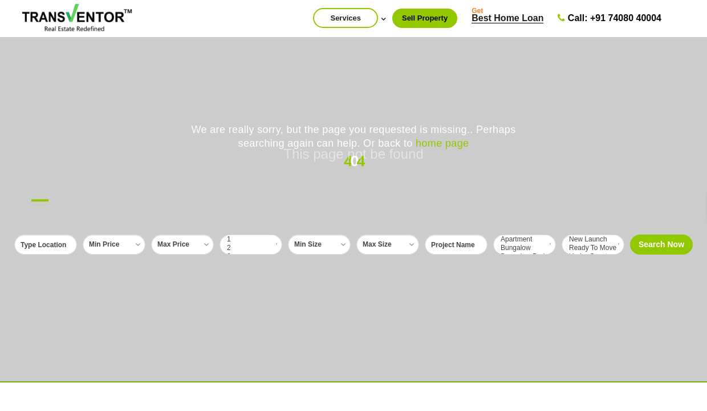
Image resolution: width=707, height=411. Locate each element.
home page (442, 143)
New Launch (593, 239)
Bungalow (524, 248)
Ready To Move (593, 248)
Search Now (661, 244)
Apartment (524, 239)
